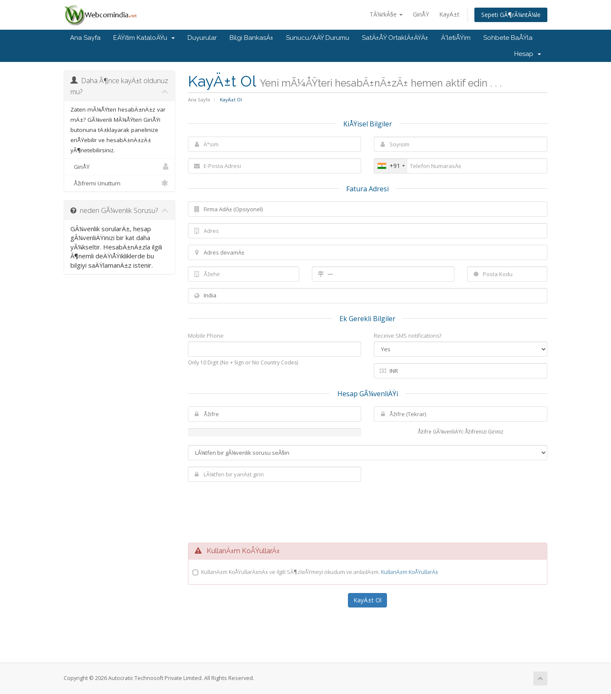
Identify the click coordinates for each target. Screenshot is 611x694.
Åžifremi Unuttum (119, 183)
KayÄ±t (449, 14)
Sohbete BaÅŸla (508, 38)
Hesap (527, 54)
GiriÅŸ (421, 14)
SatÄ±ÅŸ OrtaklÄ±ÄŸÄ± (395, 38)
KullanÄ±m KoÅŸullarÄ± (409, 572)
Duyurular (202, 38)
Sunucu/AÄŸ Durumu (317, 38)
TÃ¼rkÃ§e (386, 14)
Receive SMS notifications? (407, 335)
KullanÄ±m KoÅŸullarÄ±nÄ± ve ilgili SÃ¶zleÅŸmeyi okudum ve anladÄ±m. (319, 572)
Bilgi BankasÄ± (251, 38)
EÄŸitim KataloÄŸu (144, 38)
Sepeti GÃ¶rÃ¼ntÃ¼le (511, 15)
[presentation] (367, 511)
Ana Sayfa (85, 38)
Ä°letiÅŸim (456, 38)
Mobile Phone (206, 335)
